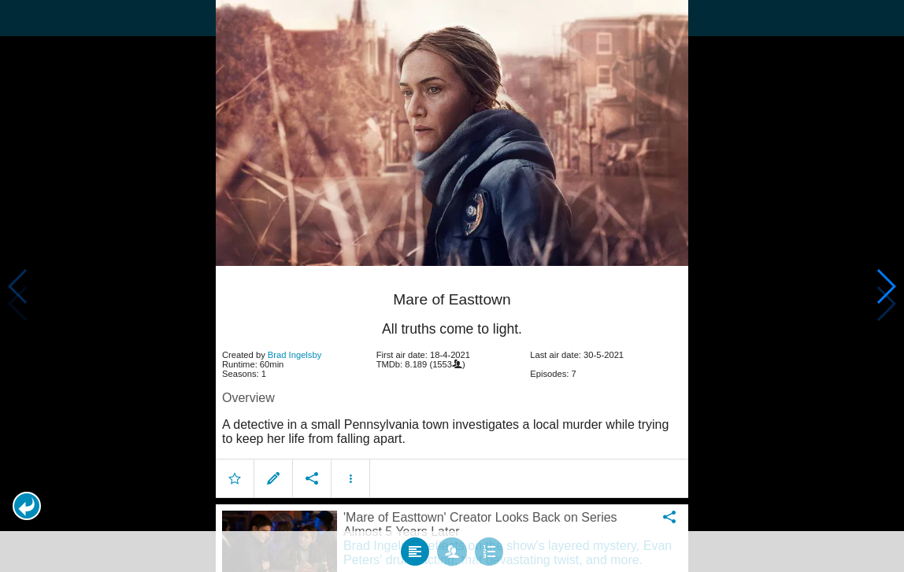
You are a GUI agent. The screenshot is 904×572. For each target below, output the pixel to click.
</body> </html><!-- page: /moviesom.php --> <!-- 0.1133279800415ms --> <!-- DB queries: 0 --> (452, 286)
